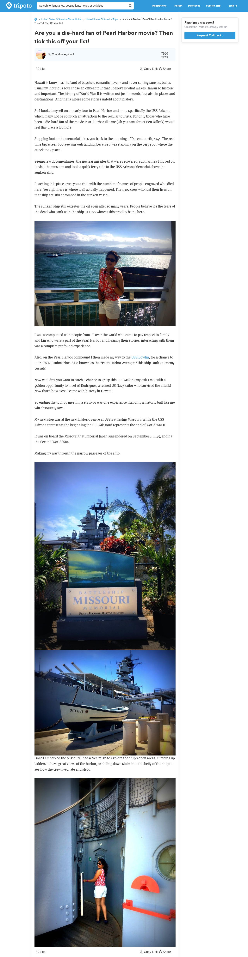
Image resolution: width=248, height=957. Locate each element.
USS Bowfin (140, 357)
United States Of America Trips (102, 19)
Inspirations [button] (160, 5)
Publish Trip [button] (214, 5)
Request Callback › (209, 35)
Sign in (233, 5)
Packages (194, 5)
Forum (178, 5)
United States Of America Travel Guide (61, 19)
